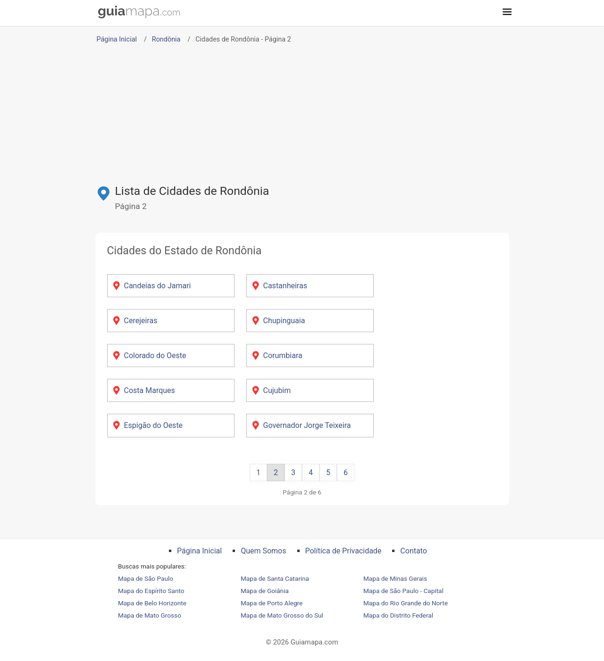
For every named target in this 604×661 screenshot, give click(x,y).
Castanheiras (285, 285)
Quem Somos (263, 550)
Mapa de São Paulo (145, 578)
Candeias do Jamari (157, 285)
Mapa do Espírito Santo (151, 590)
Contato (413, 550)
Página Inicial (117, 39)
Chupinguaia (284, 320)
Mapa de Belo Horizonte (152, 603)
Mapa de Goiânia (265, 590)
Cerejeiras (141, 320)
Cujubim (277, 390)
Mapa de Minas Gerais (395, 578)
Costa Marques (149, 390)
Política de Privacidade (343, 550)
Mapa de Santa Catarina (275, 578)
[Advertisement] (302, 112)
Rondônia (166, 39)
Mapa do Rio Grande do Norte (405, 603)
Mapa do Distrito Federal (398, 615)
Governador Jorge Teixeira (307, 425)
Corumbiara (282, 355)
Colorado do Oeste (155, 355)
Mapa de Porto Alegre (271, 603)
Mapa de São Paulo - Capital (403, 590)
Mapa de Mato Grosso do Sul (282, 615)
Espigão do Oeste (153, 425)
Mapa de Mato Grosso (149, 615)
